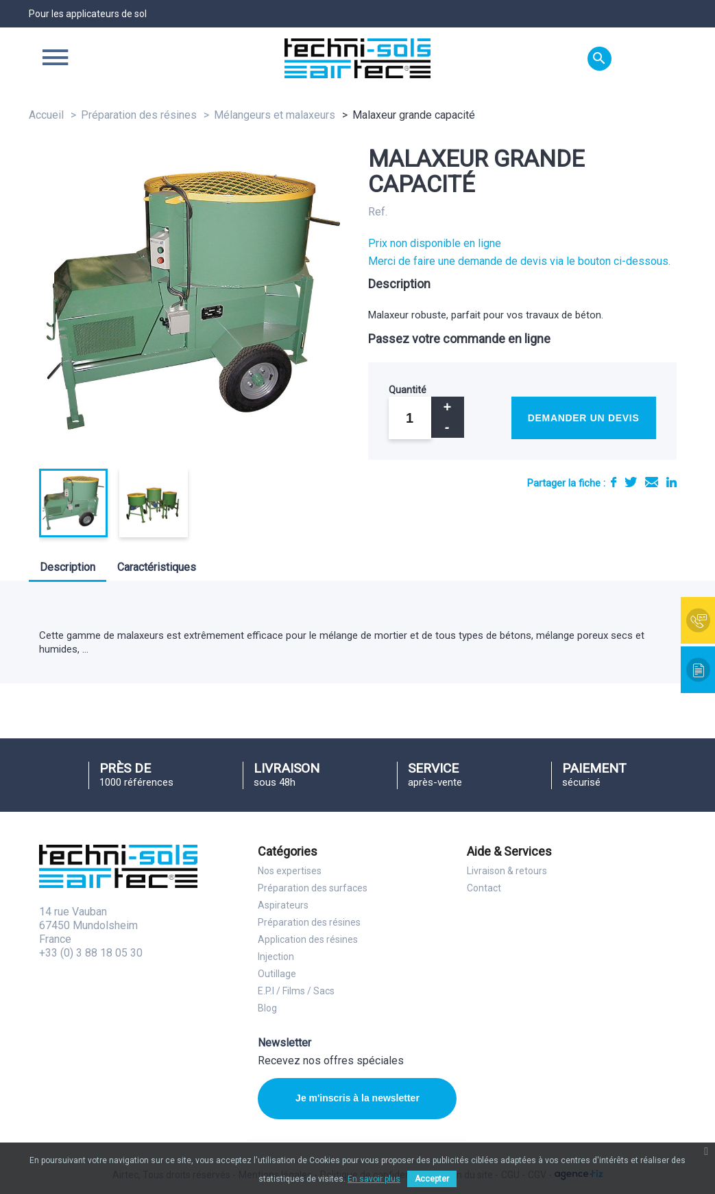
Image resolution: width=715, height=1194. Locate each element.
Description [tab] (67, 567)
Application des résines (308, 939)
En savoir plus (374, 1179)
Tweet (631, 482)
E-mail (651, 482)
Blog (267, 1008)
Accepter (432, 1179)
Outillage (277, 973)
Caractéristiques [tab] (156, 567)
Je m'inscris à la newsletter (357, 1097)
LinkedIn (671, 482)
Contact (484, 887)
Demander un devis (584, 417)
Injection (276, 956)
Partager (613, 482)
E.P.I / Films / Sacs (296, 990)
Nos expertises (290, 870)
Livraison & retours (507, 870)
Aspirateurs (283, 905)
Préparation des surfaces (312, 887)
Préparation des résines (309, 922)
